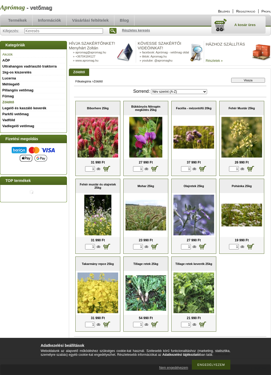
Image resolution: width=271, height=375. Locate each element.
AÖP (6, 60)
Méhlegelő (11, 84)
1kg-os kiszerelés (17, 72)
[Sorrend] (179, 91)
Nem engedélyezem (173, 368)
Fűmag (8, 96)
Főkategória (83, 81)
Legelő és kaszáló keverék (24, 108)
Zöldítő (8, 102)
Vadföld (8, 120)
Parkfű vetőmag (15, 114)
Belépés (224, 11)
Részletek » (214, 61)
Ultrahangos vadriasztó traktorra (29, 66)
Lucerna (9, 78)
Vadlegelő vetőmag (18, 126)
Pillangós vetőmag (18, 90)
